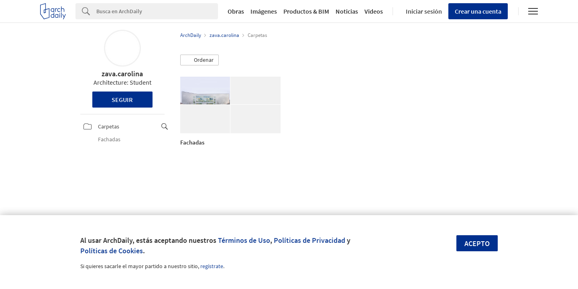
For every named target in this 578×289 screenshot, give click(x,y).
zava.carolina (122, 73)
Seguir (122, 100)
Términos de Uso (244, 240)
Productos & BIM (306, 11)
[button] (199, 60)
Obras (236, 11)
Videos (373, 11)
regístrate (211, 266)
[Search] (157, 11)
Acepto (477, 243)
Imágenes (263, 11)
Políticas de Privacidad (309, 240)
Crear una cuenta (478, 11)
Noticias (347, 11)
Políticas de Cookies (111, 250)
